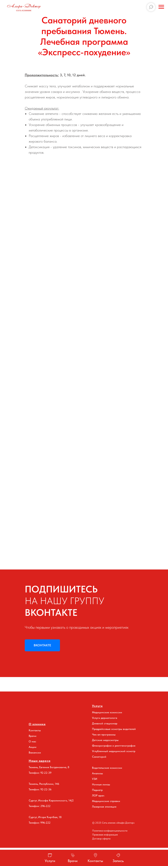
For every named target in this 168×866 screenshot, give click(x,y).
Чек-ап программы (104, 734)
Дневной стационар (104, 723)
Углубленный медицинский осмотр (113, 751)
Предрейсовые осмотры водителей (114, 729)
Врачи (32, 735)
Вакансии (35, 752)
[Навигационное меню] (161, 7)
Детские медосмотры (105, 740)
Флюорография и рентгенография (113, 745)
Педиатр (97, 790)
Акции (32, 747)
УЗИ (94, 778)
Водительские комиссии (107, 767)
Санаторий (99, 756)
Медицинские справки (106, 801)
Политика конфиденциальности (109, 830)
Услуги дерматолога (104, 717)
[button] (118, 858)
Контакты (35, 730)
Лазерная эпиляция (104, 806)
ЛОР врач (98, 795)
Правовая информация (105, 834)
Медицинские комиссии (107, 712)
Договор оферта (101, 838)
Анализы (97, 773)
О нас (32, 741)
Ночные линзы (101, 784)
